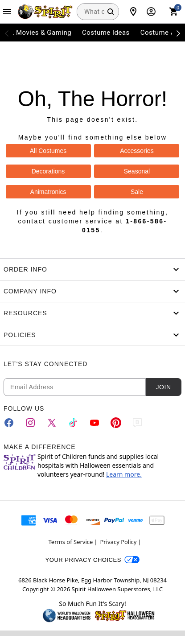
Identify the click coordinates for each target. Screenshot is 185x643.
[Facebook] (9, 423)
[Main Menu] (7, 12)
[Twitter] (51, 423)
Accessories (136, 150)
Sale (137, 191)
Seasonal (137, 171)
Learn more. (124, 474)
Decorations (48, 171)
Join (163, 387)
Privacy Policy (118, 542)
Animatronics (48, 191)
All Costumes (48, 150)
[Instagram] (30, 423)
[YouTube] (94, 423)
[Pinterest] (116, 423)
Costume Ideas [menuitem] (106, 33)
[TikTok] (73, 423)
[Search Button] (111, 12)
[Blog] (137, 423)
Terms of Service (71, 542)
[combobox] (98, 12)
